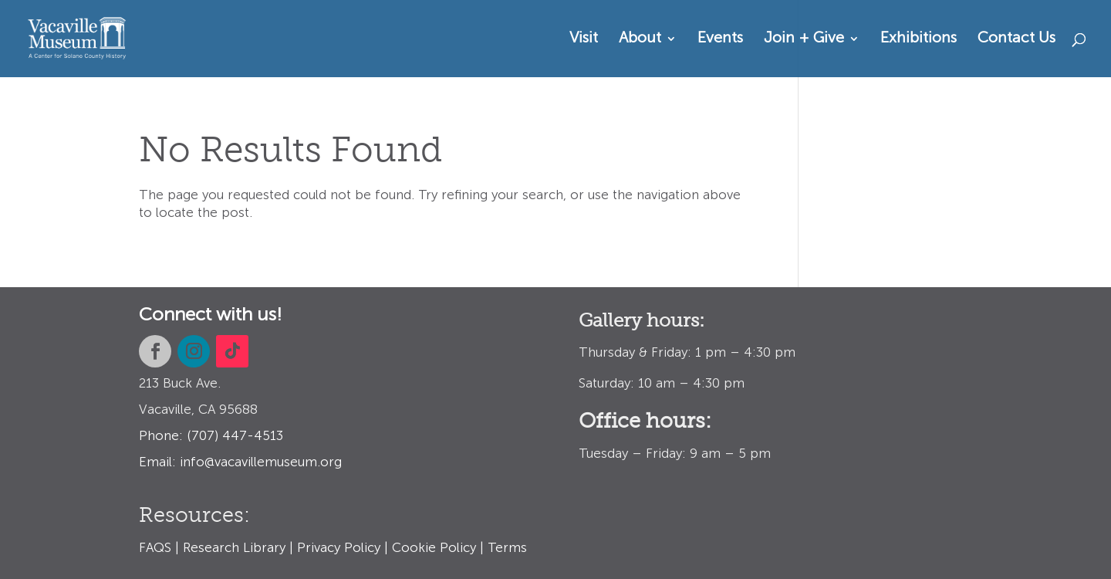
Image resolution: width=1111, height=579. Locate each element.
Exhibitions (918, 39)
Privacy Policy (338, 548)
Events (720, 39)
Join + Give (804, 39)
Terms (507, 548)
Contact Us (1016, 39)
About (640, 39)
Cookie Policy (434, 548)
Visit (583, 39)
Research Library (234, 548)
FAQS (155, 548)
